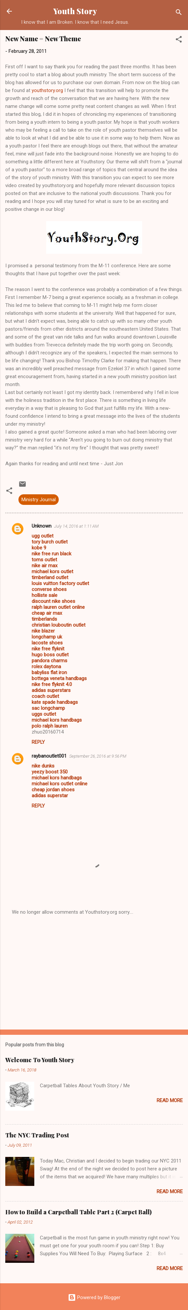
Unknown (41, 526)
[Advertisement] (94, 973)
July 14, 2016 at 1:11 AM (76, 526)
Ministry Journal (38, 500)
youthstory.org (46, 90)
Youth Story (75, 11)
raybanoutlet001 (49, 756)
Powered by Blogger (94, 1297)
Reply (38, 742)
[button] (179, 40)
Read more (170, 1100)
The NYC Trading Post (37, 1135)
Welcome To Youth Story (39, 1060)
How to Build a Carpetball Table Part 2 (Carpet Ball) (78, 1212)
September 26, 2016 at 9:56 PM (97, 756)
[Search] (179, 13)
